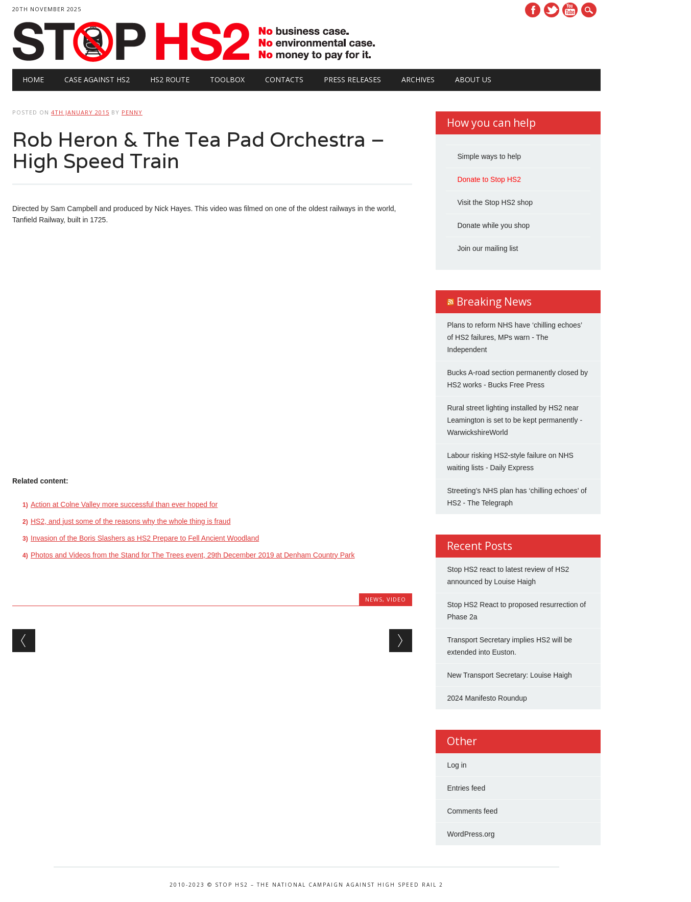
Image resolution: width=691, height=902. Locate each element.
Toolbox (227, 79)
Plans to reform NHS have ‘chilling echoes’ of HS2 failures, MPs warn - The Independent (514, 337)
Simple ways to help (489, 156)
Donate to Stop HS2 (489, 179)
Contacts (284, 79)
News (374, 599)
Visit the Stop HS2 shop (495, 202)
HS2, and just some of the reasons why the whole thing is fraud (130, 521)
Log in (456, 765)
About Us (473, 79)
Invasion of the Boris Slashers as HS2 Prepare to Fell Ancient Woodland (145, 538)
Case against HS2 (97, 79)
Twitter (551, 10)
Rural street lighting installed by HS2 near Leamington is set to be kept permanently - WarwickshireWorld (514, 420)
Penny (132, 112)
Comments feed (472, 811)
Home (33, 79)
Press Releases (352, 79)
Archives (418, 79)
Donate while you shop (493, 225)
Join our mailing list (487, 248)
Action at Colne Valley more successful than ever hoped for (124, 504)
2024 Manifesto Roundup (487, 698)
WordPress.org (470, 834)
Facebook (532, 10)
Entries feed (466, 788)
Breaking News (494, 301)
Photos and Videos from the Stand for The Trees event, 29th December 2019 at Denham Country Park (193, 555)
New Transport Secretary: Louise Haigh (509, 675)
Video (396, 599)
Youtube (570, 10)
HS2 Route (169, 79)
